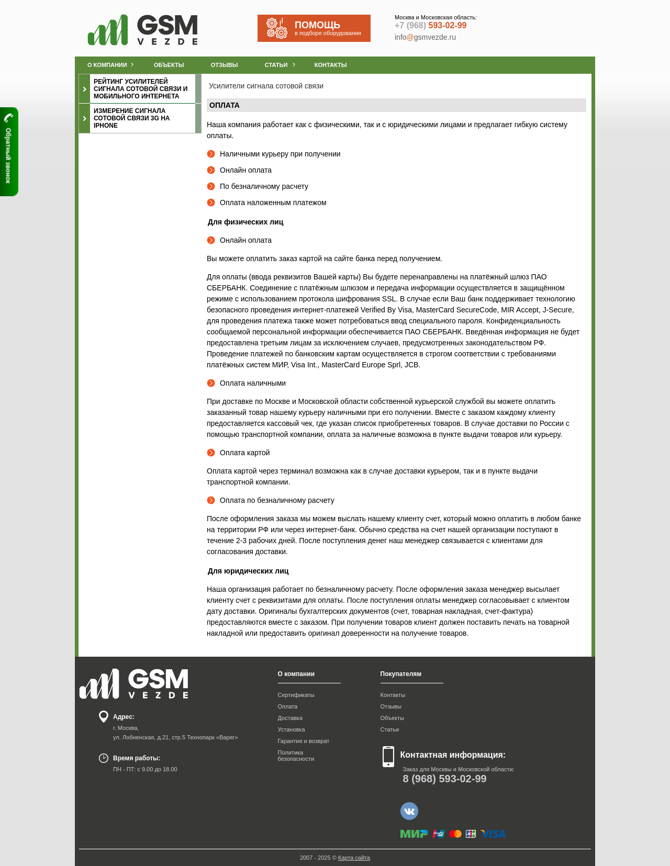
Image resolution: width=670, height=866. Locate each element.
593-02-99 (430, 25)
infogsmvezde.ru (425, 37)
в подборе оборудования (332, 28)
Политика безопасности (296, 755)
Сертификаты (296, 695)
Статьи (390, 729)
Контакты (393, 695)
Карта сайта (354, 857)
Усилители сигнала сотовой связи (266, 86)
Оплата (288, 706)
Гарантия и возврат (304, 741)
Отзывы (391, 706)
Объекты (392, 718)
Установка (291, 729)
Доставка (290, 718)
